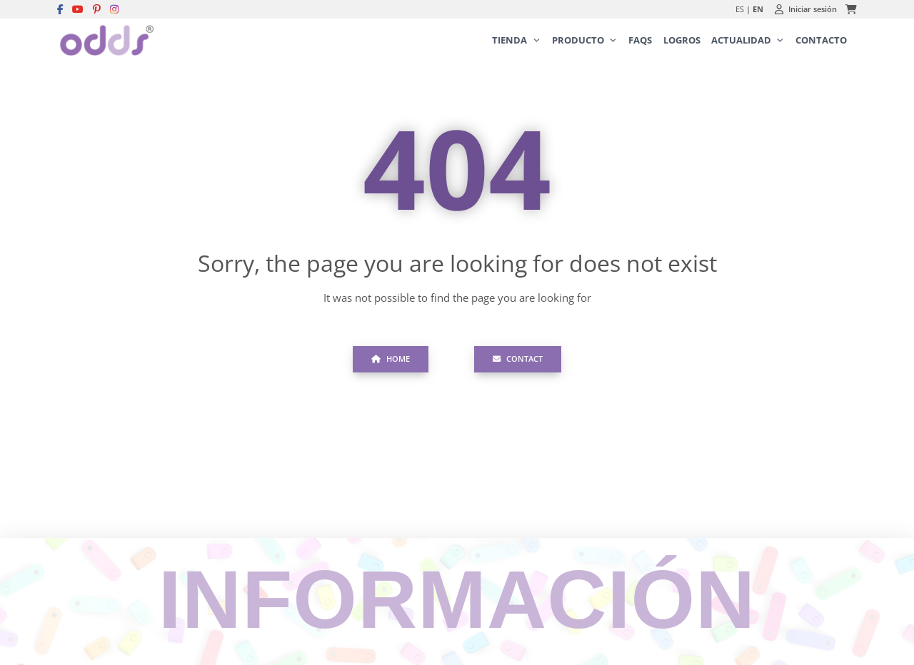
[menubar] (660, 40)
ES (739, 9)
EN (758, 9)
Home (391, 358)
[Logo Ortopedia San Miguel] (105, 40)
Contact (518, 358)
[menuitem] (517, 40)
